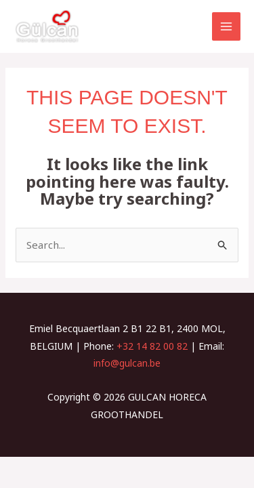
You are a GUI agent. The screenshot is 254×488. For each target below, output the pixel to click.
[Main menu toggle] (226, 26)
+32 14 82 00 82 (152, 346)
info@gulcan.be (127, 363)
